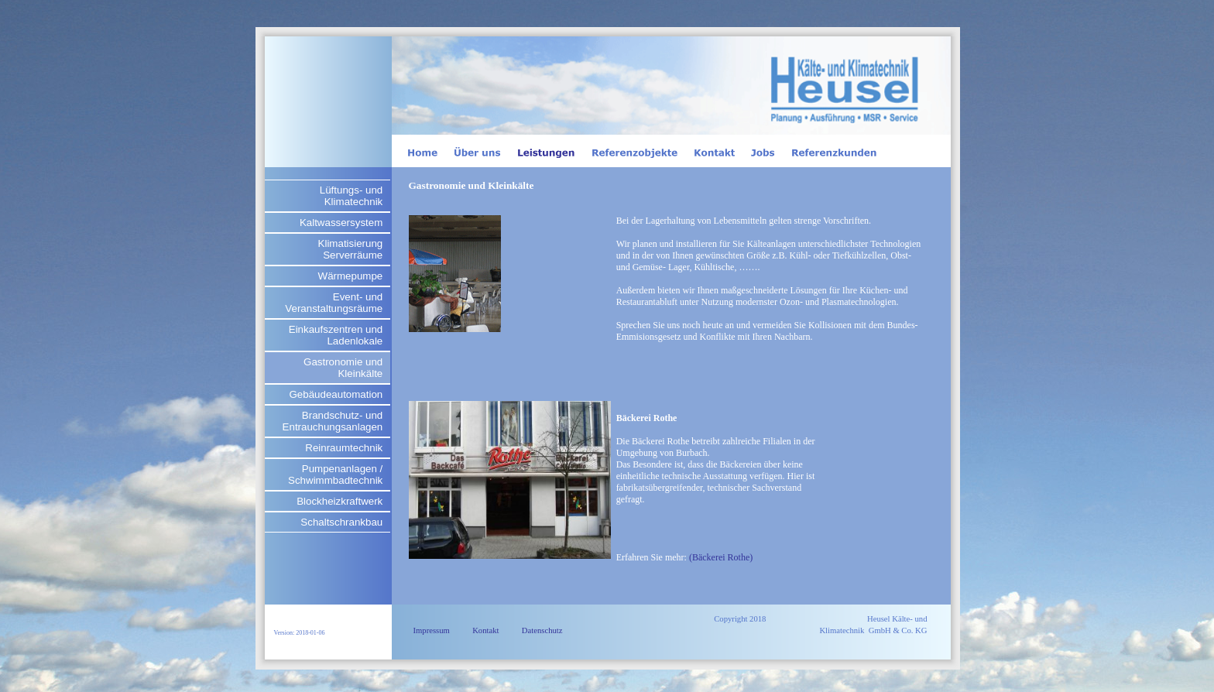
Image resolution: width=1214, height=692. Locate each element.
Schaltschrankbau (341, 522)
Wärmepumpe (350, 276)
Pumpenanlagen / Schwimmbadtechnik (335, 474)
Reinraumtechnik (343, 448)
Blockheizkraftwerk (339, 501)
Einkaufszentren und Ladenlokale (336, 335)
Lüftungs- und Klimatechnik (351, 195)
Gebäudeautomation (335, 394)
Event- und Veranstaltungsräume (333, 302)
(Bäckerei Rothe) (721, 557)
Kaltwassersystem (341, 222)
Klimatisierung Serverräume (350, 249)
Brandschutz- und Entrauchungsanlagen (333, 421)
